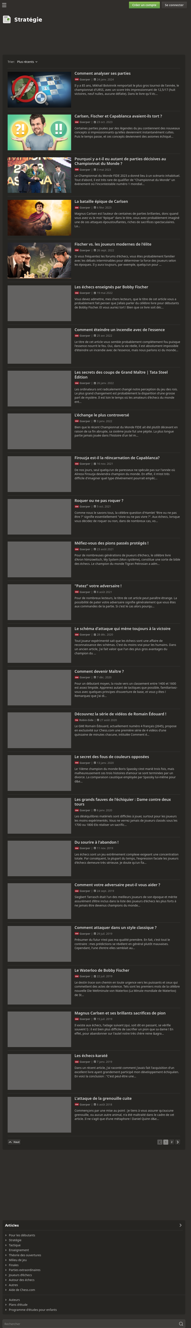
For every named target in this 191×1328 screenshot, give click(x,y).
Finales (14, 1265)
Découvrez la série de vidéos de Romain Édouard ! (120, 713)
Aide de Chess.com (22, 1290)
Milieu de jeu (18, 1260)
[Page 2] (171, 1142)
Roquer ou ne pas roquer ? (99, 500)
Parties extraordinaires (24, 1270)
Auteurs (14, 1300)
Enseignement (19, 1250)
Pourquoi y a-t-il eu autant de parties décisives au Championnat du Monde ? (120, 161)
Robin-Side (86, 720)
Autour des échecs (22, 1280)
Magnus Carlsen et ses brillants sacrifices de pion (120, 1013)
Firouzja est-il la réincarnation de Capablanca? (117, 457)
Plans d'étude (18, 1305)
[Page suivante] (177, 1142)
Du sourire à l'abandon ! (97, 842)
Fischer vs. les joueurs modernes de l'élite (113, 244)
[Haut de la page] (14, 1142)
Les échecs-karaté (91, 1055)
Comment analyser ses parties (103, 73)
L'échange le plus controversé (102, 414)
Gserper (85, 79)
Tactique (15, 1245)
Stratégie (15, 1240)
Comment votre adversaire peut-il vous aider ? (117, 884)
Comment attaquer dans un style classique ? (115, 927)
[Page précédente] (159, 1142)
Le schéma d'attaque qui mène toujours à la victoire (122, 628)
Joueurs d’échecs (20, 1275)
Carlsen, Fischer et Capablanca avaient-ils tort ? (118, 116)
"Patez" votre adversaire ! (98, 585)
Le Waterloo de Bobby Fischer (102, 970)
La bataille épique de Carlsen (101, 201)
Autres (13, 1285)
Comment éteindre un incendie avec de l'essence (120, 329)
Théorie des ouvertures (25, 1255)
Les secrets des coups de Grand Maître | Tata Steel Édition (121, 375)
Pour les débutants (22, 1235)
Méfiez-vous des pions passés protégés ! (111, 543)
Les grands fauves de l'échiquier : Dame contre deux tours (123, 802)
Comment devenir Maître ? (99, 671)
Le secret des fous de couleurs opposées (112, 756)
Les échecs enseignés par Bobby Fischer (111, 286)
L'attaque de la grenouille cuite (103, 1098)
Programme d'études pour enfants (33, 1310)
